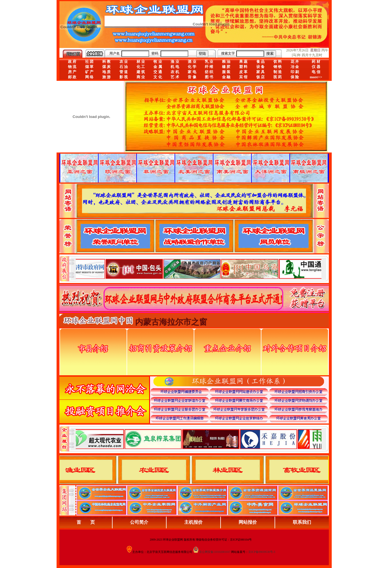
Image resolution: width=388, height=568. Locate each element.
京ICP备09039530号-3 (261, 551)
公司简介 (139, 522)
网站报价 (248, 522)
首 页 (86, 522)
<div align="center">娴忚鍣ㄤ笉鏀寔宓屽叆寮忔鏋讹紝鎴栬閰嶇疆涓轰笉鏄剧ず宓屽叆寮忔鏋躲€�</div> (198, 269)
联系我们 (302, 522)
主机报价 (193, 522)
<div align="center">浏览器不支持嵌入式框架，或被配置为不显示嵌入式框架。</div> (198, 439)
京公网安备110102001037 (215, 551)
